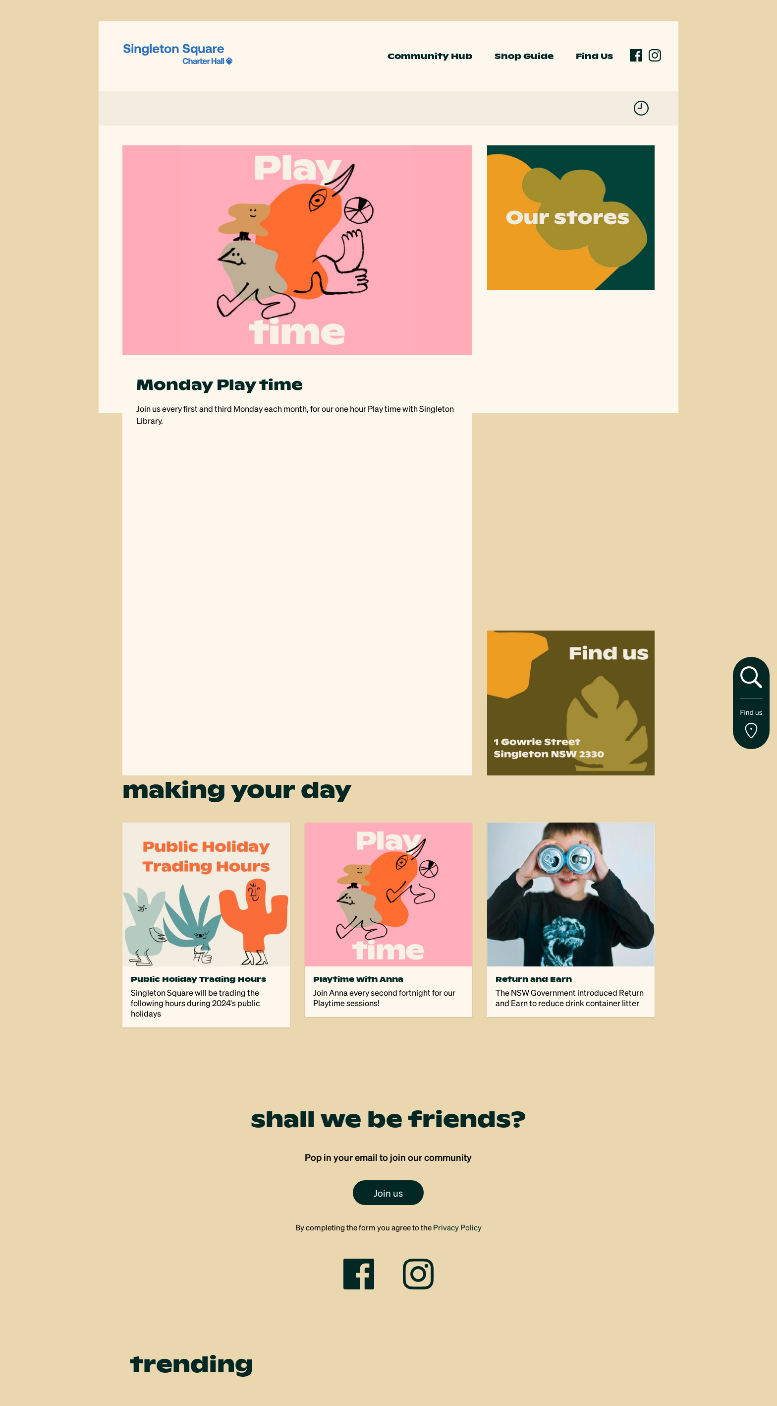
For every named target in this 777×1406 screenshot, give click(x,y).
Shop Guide (524, 56)
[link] (177, 55)
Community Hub (430, 56)
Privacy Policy (457, 1227)
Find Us (594, 56)
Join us (388, 1193)
